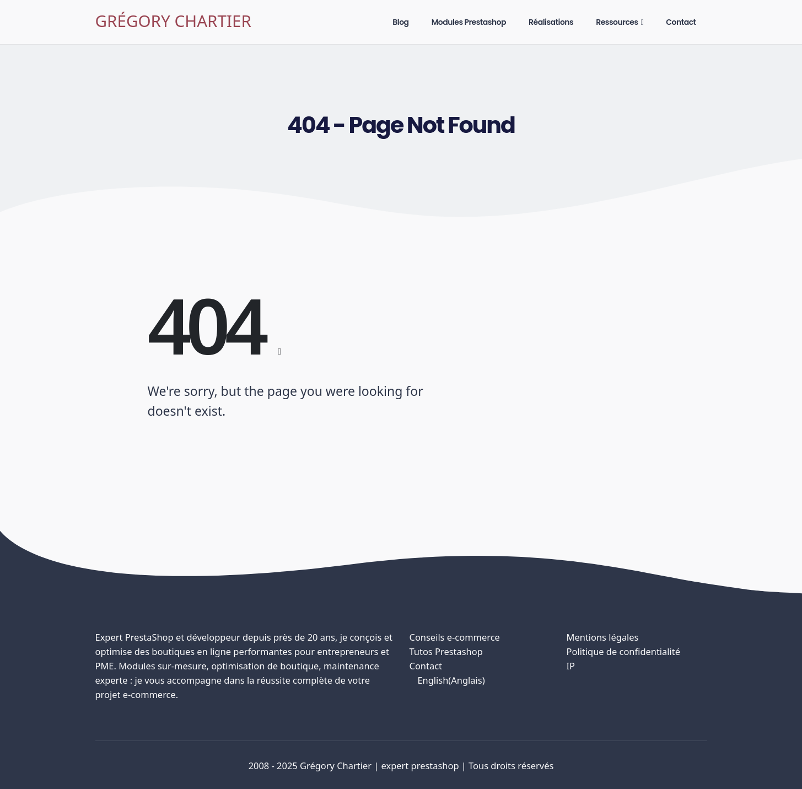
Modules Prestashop (469, 22)
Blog (400, 22)
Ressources (617, 22)
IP (571, 665)
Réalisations (551, 22)
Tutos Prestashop (446, 651)
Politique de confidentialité (624, 651)
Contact (681, 22)
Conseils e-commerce (455, 637)
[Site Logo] (173, 22)
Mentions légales (603, 637)
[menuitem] (480, 680)
